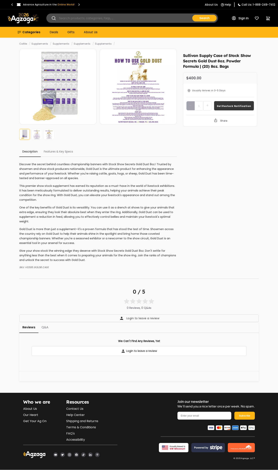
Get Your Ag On (35, 421)
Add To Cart (233, 105)
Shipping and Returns (82, 421)
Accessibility (75, 439)
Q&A (45, 327)
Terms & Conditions (81, 427)
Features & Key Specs (58, 151)
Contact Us (74, 408)
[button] (12, 4)
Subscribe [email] (244, 415)
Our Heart (30, 415)
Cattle (23, 43)
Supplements (39, 43)
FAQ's (70, 433)
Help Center (75, 415)
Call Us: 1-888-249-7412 (258, 5)
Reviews (28, 327)
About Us (90, 32)
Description (30, 151)
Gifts (71, 32)
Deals (54, 32)
